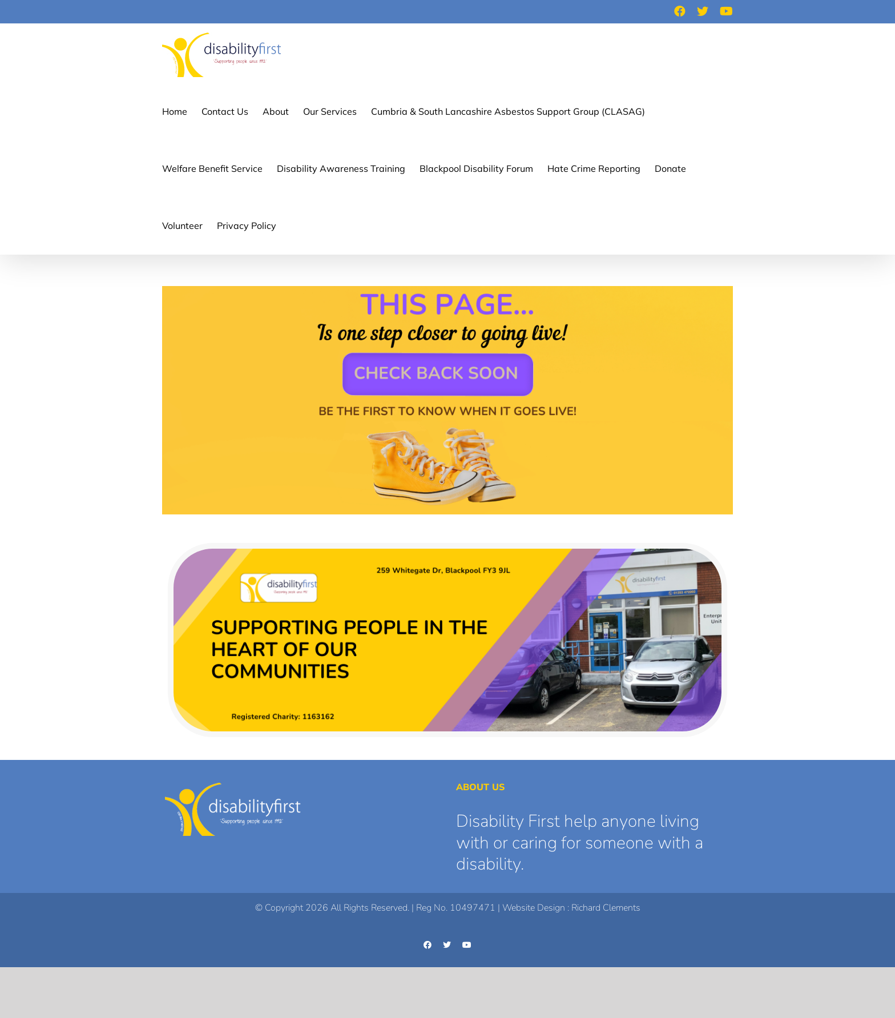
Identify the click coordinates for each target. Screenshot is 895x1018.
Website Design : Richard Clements (571, 908)
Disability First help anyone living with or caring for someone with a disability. (579, 843)
